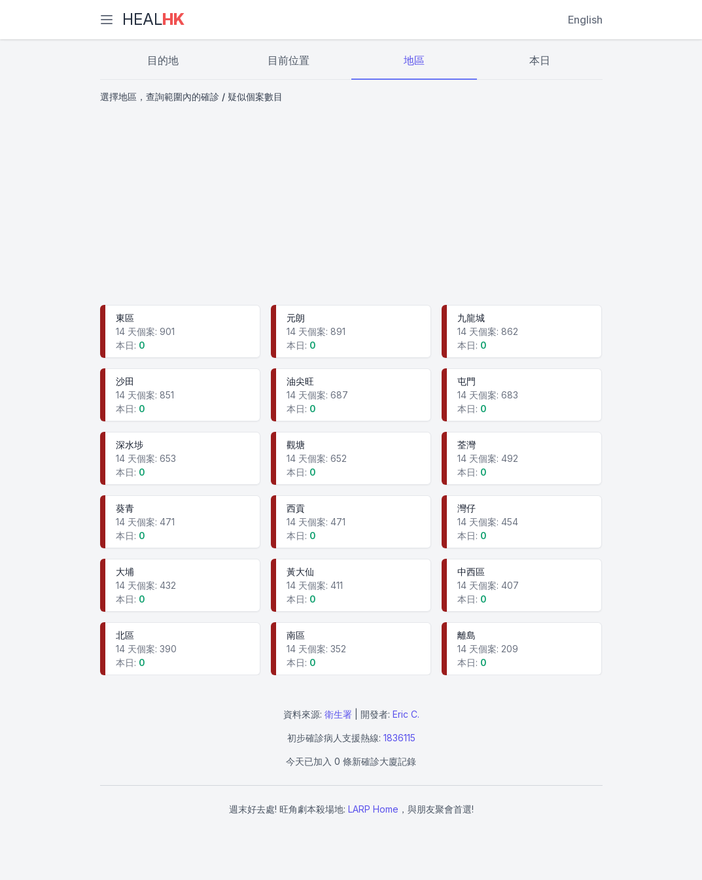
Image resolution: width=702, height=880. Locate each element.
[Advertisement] (351, 205)
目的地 (163, 60)
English (585, 19)
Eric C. (406, 714)
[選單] (106, 19)
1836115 (399, 737)
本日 (539, 60)
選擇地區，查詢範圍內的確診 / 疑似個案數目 (191, 96)
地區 (414, 60)
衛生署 (338, 714)
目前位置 (288, 60)
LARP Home (373, 809)
